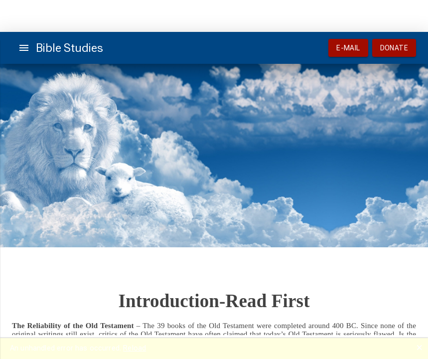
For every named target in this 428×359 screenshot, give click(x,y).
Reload (134, 348)
